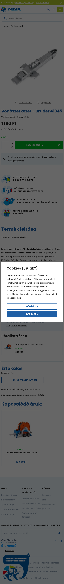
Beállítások (32, 306)
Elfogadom (32, 314)
